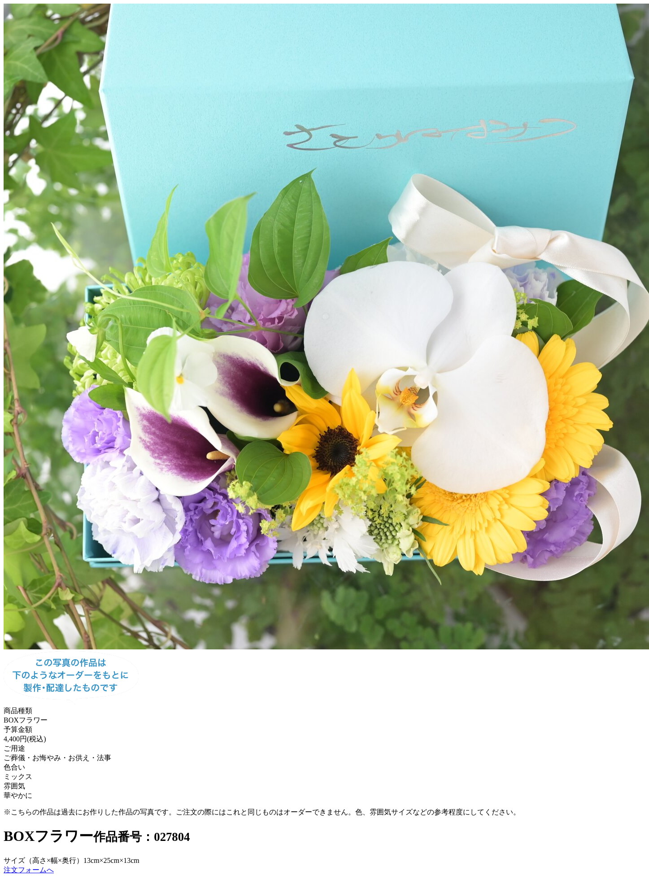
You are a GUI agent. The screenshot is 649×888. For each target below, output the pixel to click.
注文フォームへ (29, 870)
